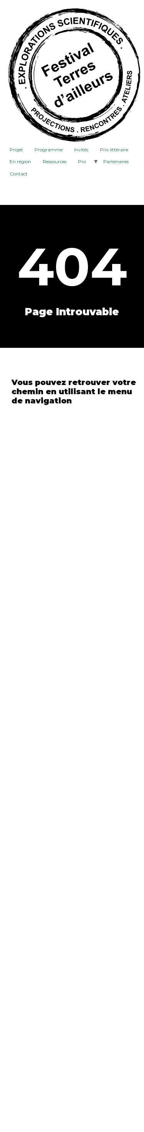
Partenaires (116, 161)
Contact (19, 174)
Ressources (54, 161)
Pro (82, 161)
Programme (49, 149)
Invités (81, 149)
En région (20, 161)
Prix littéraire (114, 149)
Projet (16, 149)
